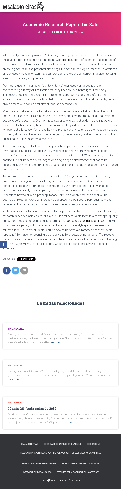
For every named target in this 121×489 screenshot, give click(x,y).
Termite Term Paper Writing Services (78, 472)
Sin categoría (26, 259)
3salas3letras (29, 444)
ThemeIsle (74, 480)
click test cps (70, 59)
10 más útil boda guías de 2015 (32, 408)
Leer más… (56, 342)
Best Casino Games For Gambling (62, 444)
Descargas (93, 444)
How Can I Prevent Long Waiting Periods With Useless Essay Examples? (60, 453)
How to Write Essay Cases (37, 472)
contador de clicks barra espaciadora (82, 220)
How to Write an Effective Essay (80, 463)
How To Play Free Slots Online (39, 463)
